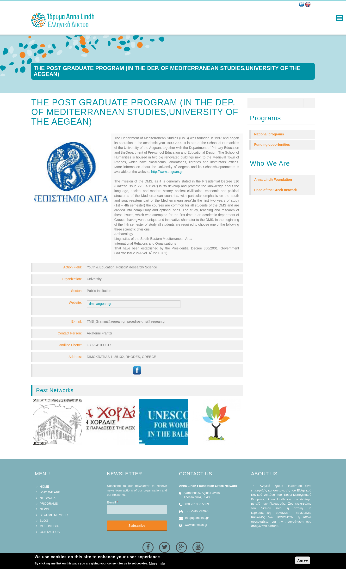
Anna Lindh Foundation (273, 180)
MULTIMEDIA (49, 526)
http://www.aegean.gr (167, 172)
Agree (302, 560)
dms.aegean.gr (100, 304)
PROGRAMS (49, 503)
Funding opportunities (272, 144)
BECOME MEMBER (54, 515)
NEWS (44, 509)
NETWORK (48, 498)
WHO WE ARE (50, 492)
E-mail (112, 502)
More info (157, 563)
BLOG (44, 520)
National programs (269, 134)
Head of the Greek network (275, 190)
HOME (44, 486)
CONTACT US (50, 532)
